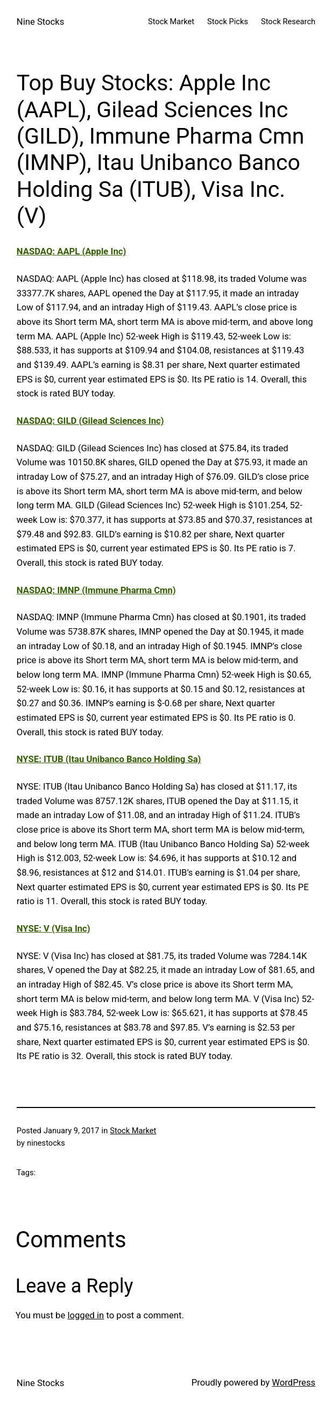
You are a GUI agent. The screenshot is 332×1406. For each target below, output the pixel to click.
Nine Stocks (41, 22)
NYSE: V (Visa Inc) (53, 929)
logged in (85, 1315)
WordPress (293, 1382)
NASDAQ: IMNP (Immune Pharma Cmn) (96, 590)
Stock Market (133, 1130)
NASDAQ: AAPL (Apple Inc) (71, 251)
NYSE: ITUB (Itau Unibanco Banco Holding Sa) (109, 759)
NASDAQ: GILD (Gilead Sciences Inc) (90, 421)
